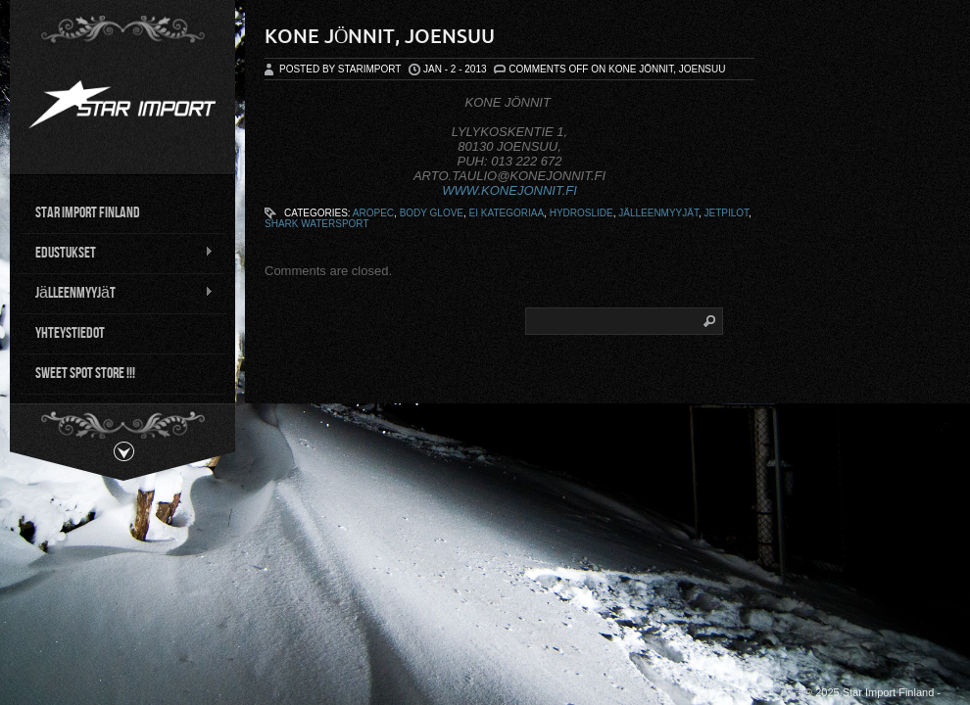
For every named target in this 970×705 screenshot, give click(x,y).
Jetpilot (727, 213)
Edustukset (117, 251)
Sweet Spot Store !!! (85, 371)
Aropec (373, 213)
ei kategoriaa (507, 213)
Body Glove (431, 213)
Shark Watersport (317, 223)
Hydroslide (581, 213)
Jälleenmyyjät (117, 292)
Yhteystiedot (70, 331)
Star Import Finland (87, 211)
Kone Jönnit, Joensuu (380, 35)
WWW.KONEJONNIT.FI (509, 190)
